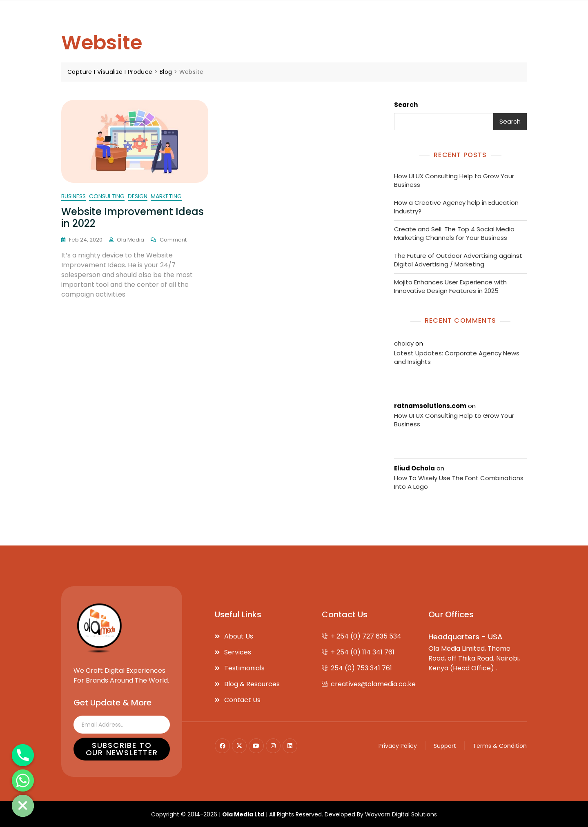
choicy (404, 343)
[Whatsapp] (23, 780)
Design (137, 196)
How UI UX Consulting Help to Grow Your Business (454, 180)
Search (406, 104)
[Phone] (23, 755)
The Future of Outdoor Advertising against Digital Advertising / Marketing (458, 259)
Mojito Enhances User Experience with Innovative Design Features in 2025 (450, 286)
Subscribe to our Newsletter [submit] (122, 748)
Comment (173, 240)
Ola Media (130, 240)
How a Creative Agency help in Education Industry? (456, 206)
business (73, 196)
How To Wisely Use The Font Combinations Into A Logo (458, 481)
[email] (122, 724)
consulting (107, 196)
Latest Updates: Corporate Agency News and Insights (456, 357)
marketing (166, 196)
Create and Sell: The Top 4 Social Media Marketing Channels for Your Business (454, 233)
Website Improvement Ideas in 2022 (132, 217)
